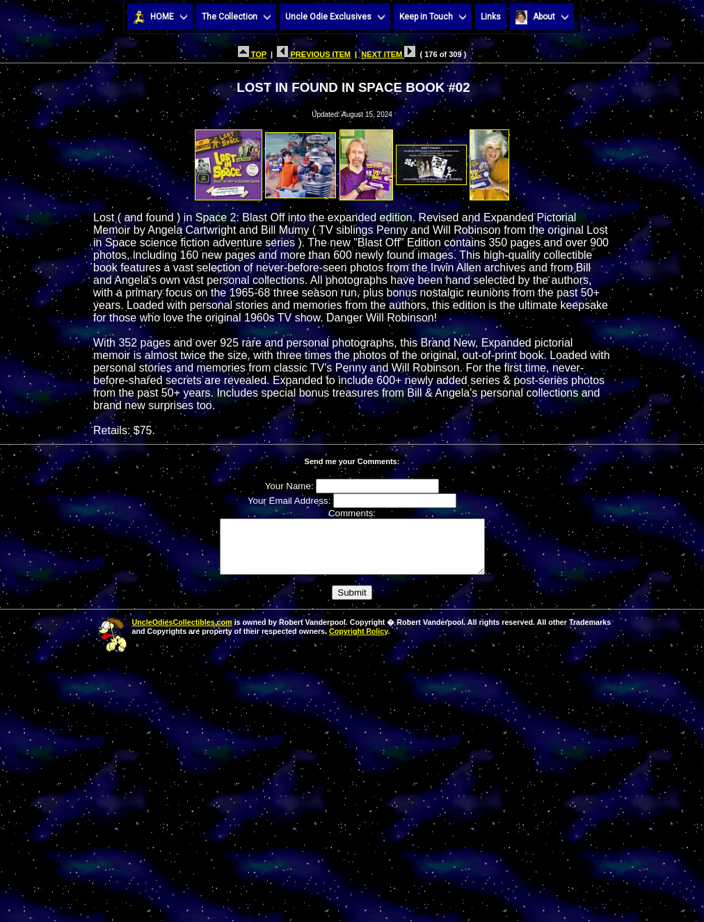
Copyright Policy (358, 641)
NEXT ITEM (388, 54)
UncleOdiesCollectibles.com (182, 632)
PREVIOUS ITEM (314, 54)
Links (491, 17)
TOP (252, 54)
